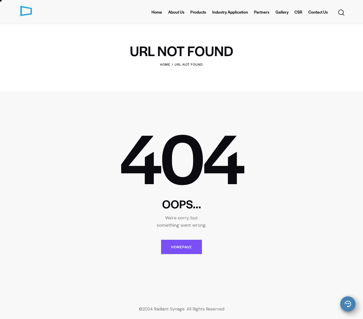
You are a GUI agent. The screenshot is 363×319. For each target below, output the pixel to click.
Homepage (181, 247)
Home (165, 64)
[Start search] (341, 13)
